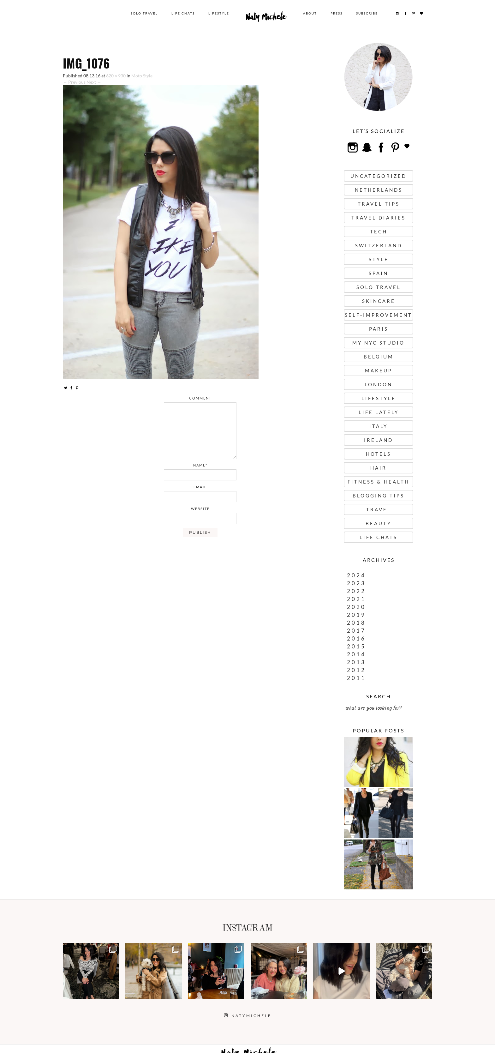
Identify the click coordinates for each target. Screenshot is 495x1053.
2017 (356, 630)
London (378, 384)
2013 (356, 662)
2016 (356, 638)
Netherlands (379, 190)
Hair (378, 468)
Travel (378, 509)
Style (379, 259)
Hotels (378, 454)
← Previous (74, 82)
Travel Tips (379, 204)
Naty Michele (266, 18)
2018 (356, 622)
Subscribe (367, 13)
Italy (378, 426)
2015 (356, 646)
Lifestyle (218, 13)
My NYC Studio (378, 343)
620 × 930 (116, 75)
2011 (356, 678)
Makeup (378, 370)
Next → (93, 82)
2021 (356, 599)
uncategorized (378, 176)
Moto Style (141, 75)
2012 (356, 670)
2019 (356, 614)
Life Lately (379, 412)
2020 (356, 607)
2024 (356, 575)
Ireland (378, 440)
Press (337, 13)
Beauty (378, 523)
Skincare (378, 301)
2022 (356, 591)
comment (200, 398)
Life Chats (183, 13)
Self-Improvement (378, 315)
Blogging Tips (378, 495)
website (200, 509)
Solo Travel (144, 13)
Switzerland (378, 245)
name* (200, 465)
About (310, 13)
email (200, 487)
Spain (378, 273)
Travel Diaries (378, 217)
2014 (356, 654)
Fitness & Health (378, 481)
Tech (378, 231)
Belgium (379, 356)
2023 (356, 583)
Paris (378, 329)
